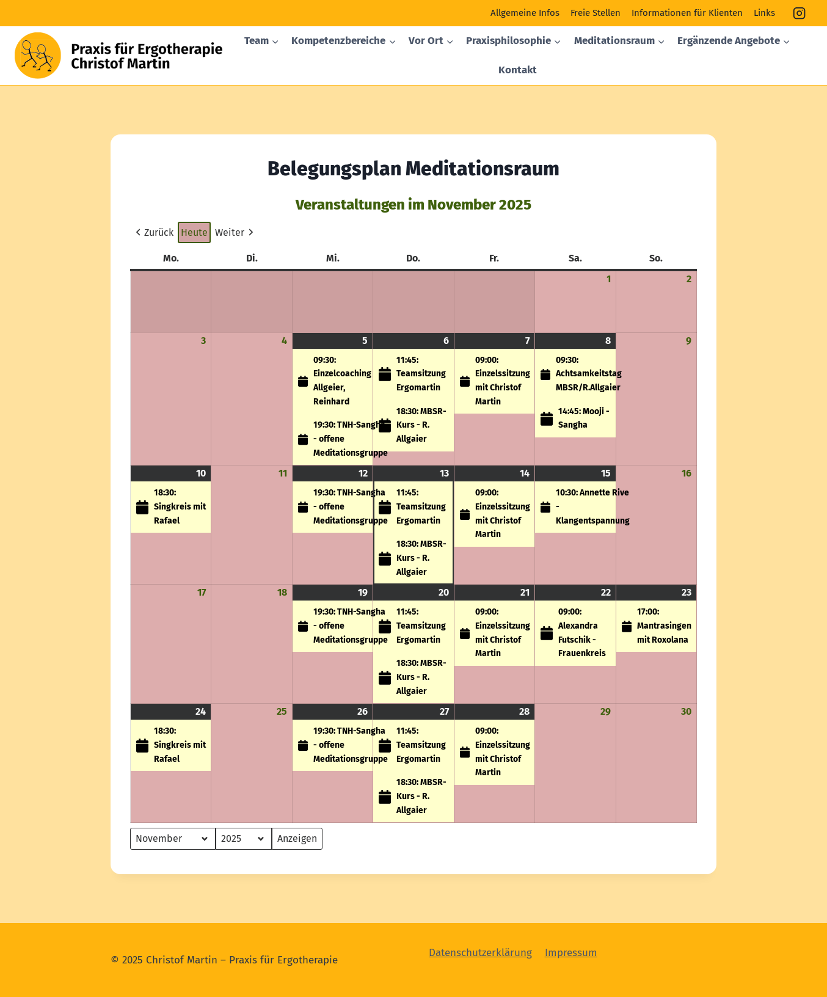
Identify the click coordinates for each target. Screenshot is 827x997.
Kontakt (517, 70)
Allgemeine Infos (524, 12)
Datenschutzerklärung (480, 952)
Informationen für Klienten (687, 12)
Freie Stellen (595, 12)
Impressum (571, 952)
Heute (194, 232)
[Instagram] (800, 13)
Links (764, 12)
